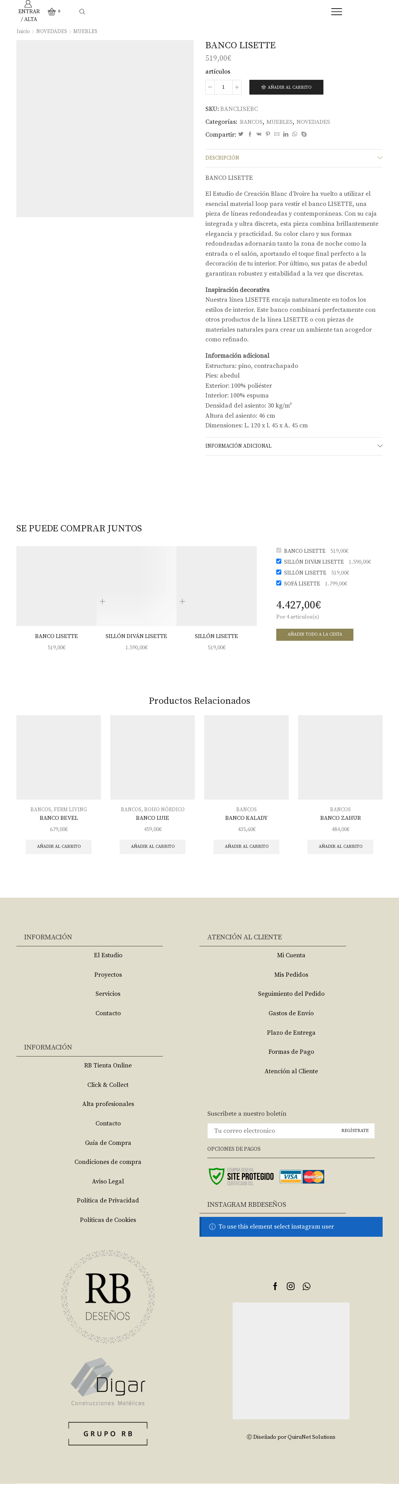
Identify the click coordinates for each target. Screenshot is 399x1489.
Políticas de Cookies (108, 1225)
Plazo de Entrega (291, 1037)
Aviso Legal (108, 1186)
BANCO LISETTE (56, 639)
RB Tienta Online (108, 1070)
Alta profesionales (108, 1109)
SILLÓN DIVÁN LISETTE (136, 639)
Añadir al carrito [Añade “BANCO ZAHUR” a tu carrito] (340, 851)
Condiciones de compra (107, 1167)
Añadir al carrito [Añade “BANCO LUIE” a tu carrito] (152, 851)
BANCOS (252, 122)
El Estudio (108, 960)
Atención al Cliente (291, 1076)
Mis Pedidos (291, 979)
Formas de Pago (291, 1057)
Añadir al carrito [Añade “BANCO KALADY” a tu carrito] (246, 851)
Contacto (108, 1018)
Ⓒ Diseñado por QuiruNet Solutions (291, 1441)
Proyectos (108, 979)
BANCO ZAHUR (340, 822)
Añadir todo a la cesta (317, 637)
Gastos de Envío (291, 1018)
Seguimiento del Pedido (291, 999)
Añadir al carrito (291, 87)
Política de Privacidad (108, 1205)
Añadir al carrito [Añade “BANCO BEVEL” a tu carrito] (58, 851)
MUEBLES (86, 31)
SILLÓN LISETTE (216, 639)
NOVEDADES (52, 31)
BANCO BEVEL (59, 822)
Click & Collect (108, 1089)
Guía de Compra (108, 1147)
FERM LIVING (71, 813)
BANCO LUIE (152, 822)
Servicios (107, 999)
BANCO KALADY (246, 822)
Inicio (23, 31)
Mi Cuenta (291, 960)
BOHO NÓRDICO (165, 813)
